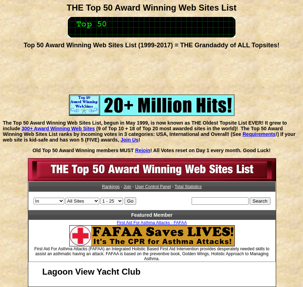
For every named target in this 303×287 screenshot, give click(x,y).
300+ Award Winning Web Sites (58, 128)
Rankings (111, 186)
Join (127, 186)
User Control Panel (153, 186)
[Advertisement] (151, 69)
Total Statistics (188, 186)
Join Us (130, 140)
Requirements (259, 134)
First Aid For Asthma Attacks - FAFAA (152, 222)
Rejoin (142, 150)
